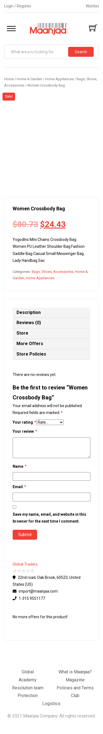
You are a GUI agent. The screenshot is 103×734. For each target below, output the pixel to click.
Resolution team (27, 687)
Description (28, 312)
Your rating (24, 422)
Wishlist (92, 6)
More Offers (29, 343)
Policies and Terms (75, 687)
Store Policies (31, 354)
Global (28, 671)
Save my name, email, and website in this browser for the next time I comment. (49, 517)
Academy (28, 679)
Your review (25, 431)
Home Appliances (59, 79)
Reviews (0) (28, 322)
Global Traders (25, 564)
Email (19, 486)
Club (75, 695)
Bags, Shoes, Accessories (52, 272)
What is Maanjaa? (75, 671)
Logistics (51, 703)
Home (9, 79)
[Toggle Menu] (11, 28)
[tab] (51, 313)
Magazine (75, 679)
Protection (28, 695)
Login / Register (17, 6)
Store (22, 333)
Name (20, 466)
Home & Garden (29, 79)
